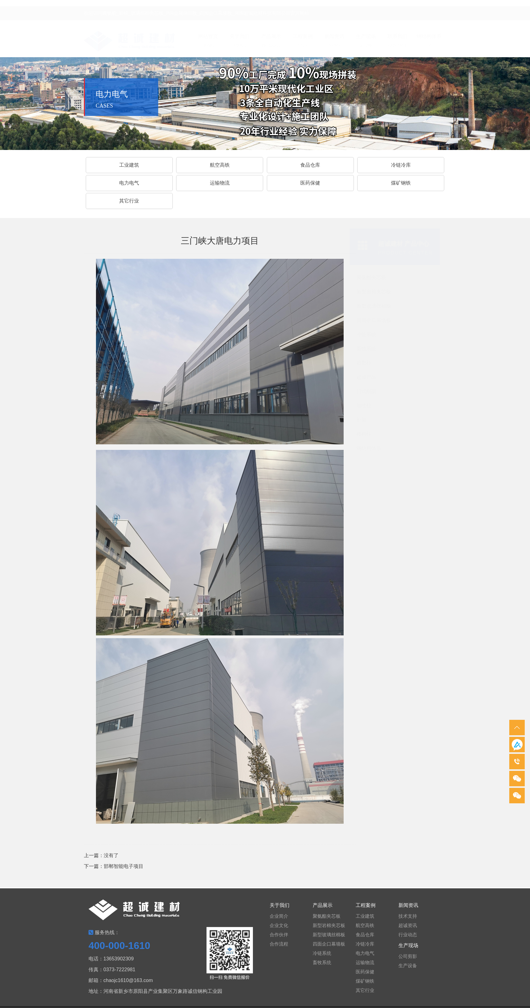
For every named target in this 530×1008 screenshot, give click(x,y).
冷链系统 (368, 334)
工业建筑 (129, 165)
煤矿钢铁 (401, 183)
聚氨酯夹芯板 (373, 277)
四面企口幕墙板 (375, 320)
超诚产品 (368, 377)
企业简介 (279, 919)
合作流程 (279, 947)
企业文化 (279, 929)
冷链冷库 (401, 165)
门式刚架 (368, 391)
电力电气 (129, 183)
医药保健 (310, 183)
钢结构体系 (370, 448)
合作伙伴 (279, 938)
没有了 (111, 855)
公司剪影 (407, 960)
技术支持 (407, 919)
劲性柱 (365, 405)
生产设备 (407, 969)
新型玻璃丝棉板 (375, 306)
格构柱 (365, 434)
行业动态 (407, 938)
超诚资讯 (407, 929)
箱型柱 (365, 362)
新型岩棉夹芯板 (375, 291)
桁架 (363, 419)
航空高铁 (220, 165)
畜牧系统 (368, 348)
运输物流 (220, 183)
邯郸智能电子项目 (123, 866)
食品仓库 (365, 938)
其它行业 (129, 200)
